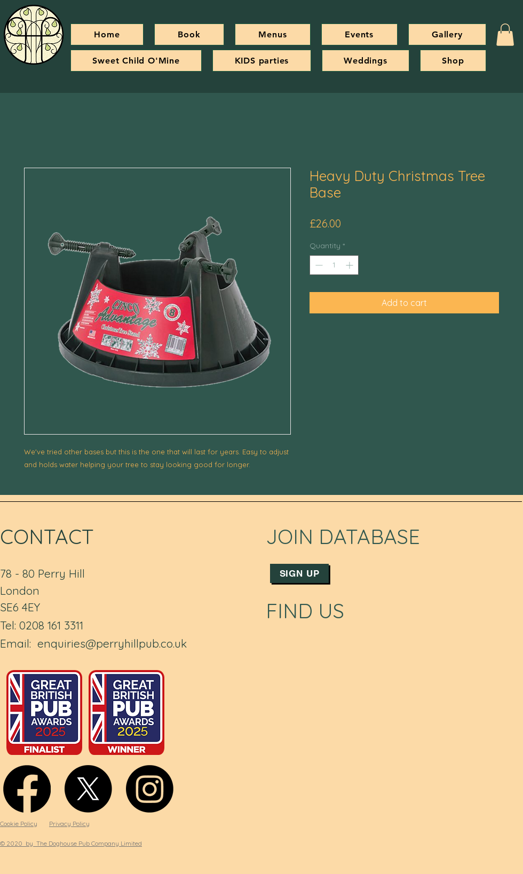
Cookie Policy (18, 824)
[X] (88, 789)
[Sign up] (299, 573)
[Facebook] (27, 789)
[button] (505, 34)
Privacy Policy (69, 824)
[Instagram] (149, 789)
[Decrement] (317, 265)
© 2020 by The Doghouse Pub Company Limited (71, 843)
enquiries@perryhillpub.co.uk (112, 643)
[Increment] (350, 265)
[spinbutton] (334, 265)
